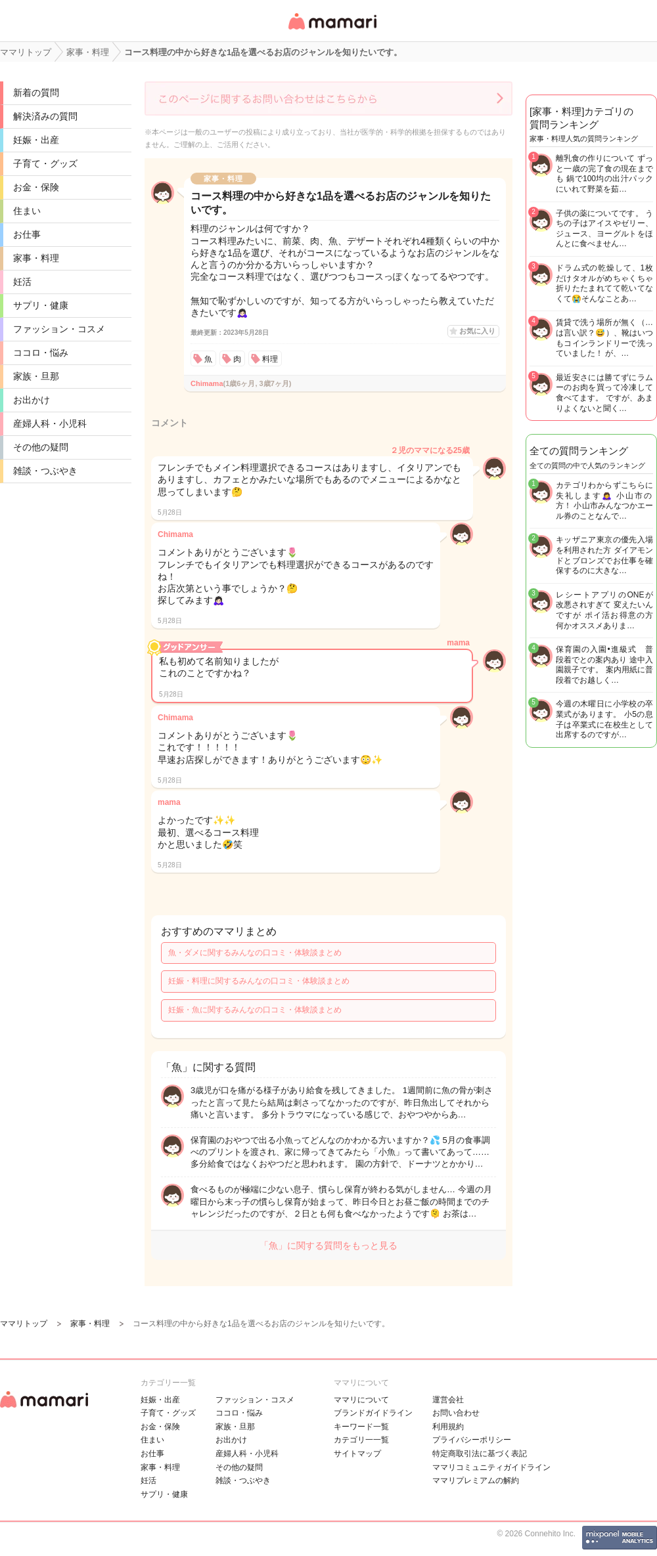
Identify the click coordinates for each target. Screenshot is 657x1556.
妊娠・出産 (36, 140)
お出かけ (31, 400)
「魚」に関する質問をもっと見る (328, 1245)
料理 (270, 359)
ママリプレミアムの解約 (475, 1480)
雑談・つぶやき (45, 470)
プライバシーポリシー (471, 1439)
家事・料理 (36, 258)
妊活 (22, 281)
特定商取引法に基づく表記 (479, 1453)
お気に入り (477, 331)
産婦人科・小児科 (50, 423)
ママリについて (361, 1399)
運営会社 (448, 1399)
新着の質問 (36, 92)
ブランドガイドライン (373, 1412)
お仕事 (27, 234)
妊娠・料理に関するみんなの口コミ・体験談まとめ (259, 980)
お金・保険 (36, 187)
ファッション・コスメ (59, 329)
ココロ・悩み (40, 352)
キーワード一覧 (361, 1426)
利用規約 (448, 1426)
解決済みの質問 (45, 116)
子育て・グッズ (45, 163)
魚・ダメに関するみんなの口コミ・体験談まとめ (255, 952)
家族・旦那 (36, 376)
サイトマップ (357, 1453)
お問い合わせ (456, 1412)
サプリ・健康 (40, 305)
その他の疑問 (40, 447)
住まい (27, 210)
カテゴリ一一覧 (361, 1439)
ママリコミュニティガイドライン (491, 1467)
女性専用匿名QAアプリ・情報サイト (331, 30)
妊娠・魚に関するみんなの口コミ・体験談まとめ (255, 1009)
